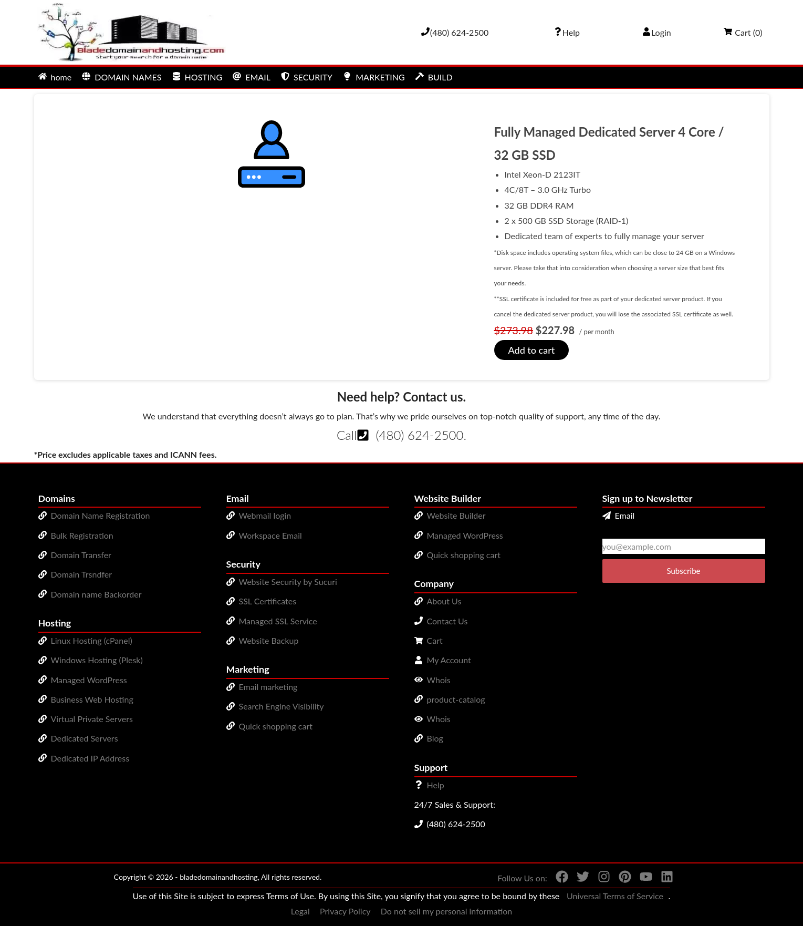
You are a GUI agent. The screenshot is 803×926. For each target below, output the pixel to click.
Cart (435, 640)
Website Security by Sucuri (288, 582)
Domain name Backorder (96, 594)
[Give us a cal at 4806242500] (454, 32)
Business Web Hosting (92, 699)
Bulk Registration (82, 535)
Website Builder (456, 515)
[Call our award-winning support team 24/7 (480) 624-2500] (567, 32)
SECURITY (306, 77)
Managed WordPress (89, 680)
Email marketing (268, 687)
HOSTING (197, 77)
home (55, 77)
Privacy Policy (345, 911)
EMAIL (251, 77)
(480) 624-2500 (419, 435)
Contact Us (447, 621)
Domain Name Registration (100, 515)
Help (435, 785)
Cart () (743, 32)
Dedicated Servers (84, 738)
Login (656, 32)
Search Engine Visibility (281, 706)
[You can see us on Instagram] (599, 878)
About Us (444, 601)
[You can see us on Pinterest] (620, 878)
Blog (435, 738)
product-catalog (456, 699)
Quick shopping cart (276, 726)
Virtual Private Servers (92, 719)
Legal (300, 911)
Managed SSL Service (278, 621)
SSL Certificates (268, 601)
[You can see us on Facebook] (557, 878)
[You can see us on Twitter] (578, 878)
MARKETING (373, 77)
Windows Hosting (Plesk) (97, 660)
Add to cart (531, 350)
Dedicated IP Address (90, 758)
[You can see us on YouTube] (641, 878)
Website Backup (269, 640)
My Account (449, 660)
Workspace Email (270, 535)
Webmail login (265, 515)
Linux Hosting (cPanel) (91, 640)
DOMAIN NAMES (121, 77)
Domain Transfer (81, 555)
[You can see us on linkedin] (662, 878)
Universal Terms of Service (615, 896)
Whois (439, 680)
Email (618, 515)
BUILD (434, 77)
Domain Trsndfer (81, 574)
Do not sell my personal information (447, 911)
